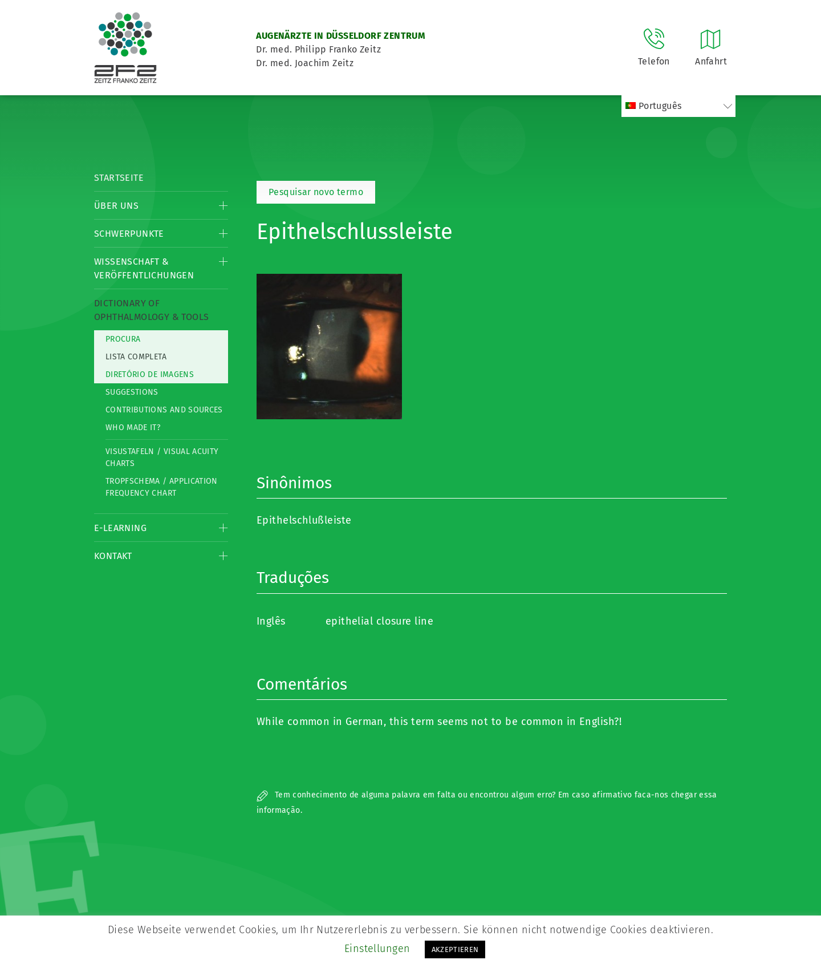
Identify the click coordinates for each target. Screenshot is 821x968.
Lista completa (135, 357)
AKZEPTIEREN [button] (455, 949)
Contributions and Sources (164, 410)
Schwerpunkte (129, 233)
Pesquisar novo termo (316, 192)
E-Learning (120, 528)
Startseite (119, 177)
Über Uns (116, 205)
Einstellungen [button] (377, 948)
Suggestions (131, 392)
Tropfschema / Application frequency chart (161, 487)
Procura (122, 339)
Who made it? (132, 427)
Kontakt (113, 555)
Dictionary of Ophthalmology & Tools (151, 310)
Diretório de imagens (149, 374)
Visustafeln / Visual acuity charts (161, 457)
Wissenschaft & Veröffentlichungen (144, 268)
